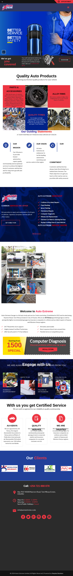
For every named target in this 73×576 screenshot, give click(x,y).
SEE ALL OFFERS (48, 349)
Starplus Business (57, 573)
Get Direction (10, 223)
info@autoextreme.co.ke (26, 510)
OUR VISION (41, 144)
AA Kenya (48, 318)
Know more (64, 60)
